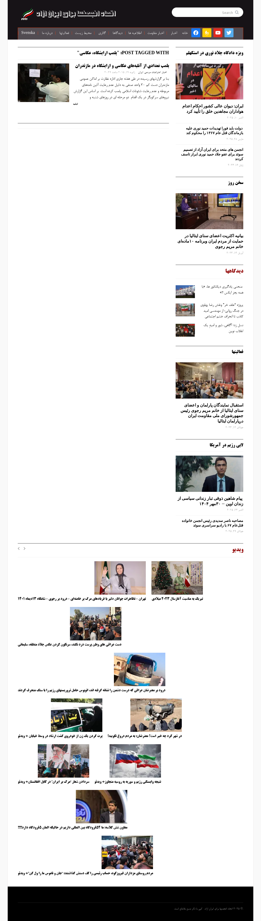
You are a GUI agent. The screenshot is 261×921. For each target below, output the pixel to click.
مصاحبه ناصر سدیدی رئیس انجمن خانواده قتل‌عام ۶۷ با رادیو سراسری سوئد (212, 523)
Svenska (28, 33)
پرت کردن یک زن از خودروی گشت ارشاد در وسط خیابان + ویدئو (60, 736)
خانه (185, 33)
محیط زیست (83, 33)
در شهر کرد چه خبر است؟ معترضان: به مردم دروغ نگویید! (144, 736)
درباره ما (47, 33)
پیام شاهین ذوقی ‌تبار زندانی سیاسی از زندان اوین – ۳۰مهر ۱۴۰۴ (210, 501)
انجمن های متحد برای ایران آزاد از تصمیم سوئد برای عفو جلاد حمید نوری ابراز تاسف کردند (212, 154)
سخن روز (235, 183)
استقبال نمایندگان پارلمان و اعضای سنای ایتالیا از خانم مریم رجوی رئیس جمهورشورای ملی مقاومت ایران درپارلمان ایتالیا (212, 412)
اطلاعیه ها (134, 33)
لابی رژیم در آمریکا (226, 445)
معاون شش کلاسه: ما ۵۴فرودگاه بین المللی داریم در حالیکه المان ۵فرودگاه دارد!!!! (72, 828)
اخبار (174, 33)
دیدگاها (117, 33)
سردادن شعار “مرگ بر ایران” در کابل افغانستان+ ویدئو (53, 782)
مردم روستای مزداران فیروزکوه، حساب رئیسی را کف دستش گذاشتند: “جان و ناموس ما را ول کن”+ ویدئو (85, 873)
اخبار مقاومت (155, 33)
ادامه (75, 104)
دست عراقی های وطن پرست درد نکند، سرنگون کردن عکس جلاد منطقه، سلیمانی (69, 645)
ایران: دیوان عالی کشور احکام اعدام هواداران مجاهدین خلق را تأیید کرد (212, 108)
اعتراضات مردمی (152, 72)
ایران (140, 72)
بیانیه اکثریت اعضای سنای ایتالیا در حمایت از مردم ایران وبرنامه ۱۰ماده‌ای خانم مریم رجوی (210, 241)
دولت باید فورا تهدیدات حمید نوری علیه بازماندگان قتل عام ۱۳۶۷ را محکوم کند (214, 130)
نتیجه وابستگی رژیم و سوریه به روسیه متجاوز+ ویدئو (127, 782)
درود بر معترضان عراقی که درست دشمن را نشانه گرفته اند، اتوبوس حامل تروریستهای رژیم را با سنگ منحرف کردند (91, 690)
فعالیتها (64, 33)
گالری (102, 33)
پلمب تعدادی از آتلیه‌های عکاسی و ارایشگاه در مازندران (122, 66)
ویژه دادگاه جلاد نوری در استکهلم (214, 53)
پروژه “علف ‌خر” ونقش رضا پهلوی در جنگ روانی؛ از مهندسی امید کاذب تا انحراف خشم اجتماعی (221, 311)
